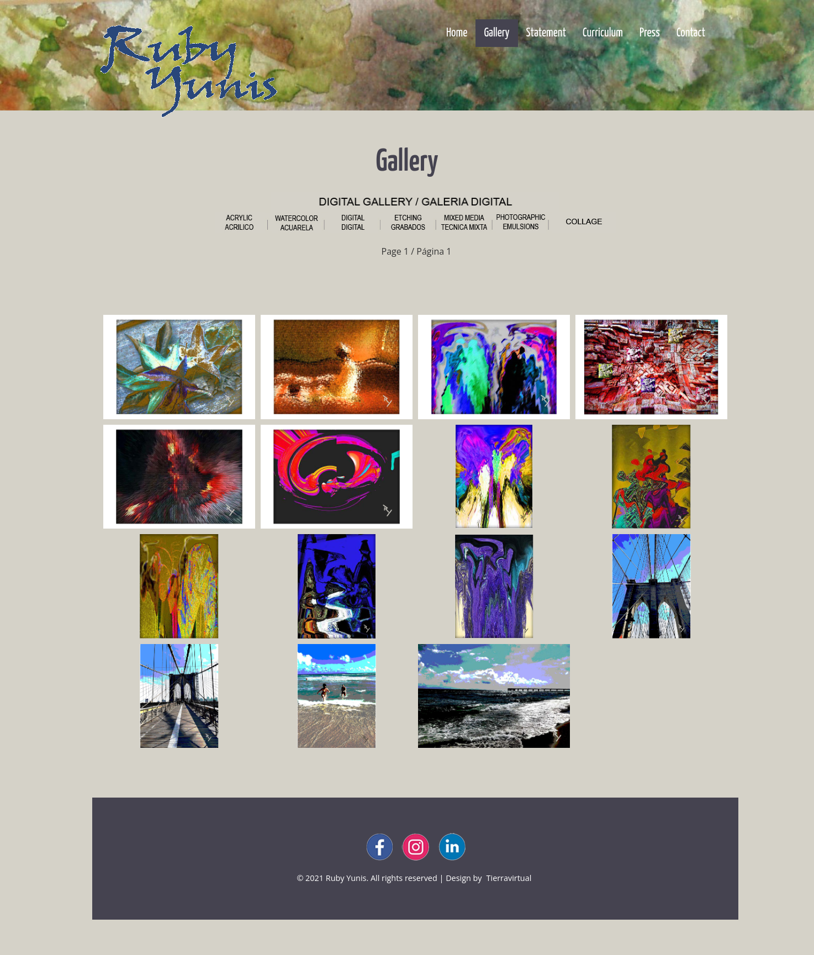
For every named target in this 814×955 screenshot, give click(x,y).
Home (456, 33)
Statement (546, 33)
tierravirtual (509, 878)
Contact (690, 33)
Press (649, 33)
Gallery (500, 33)
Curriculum (603, 33)
